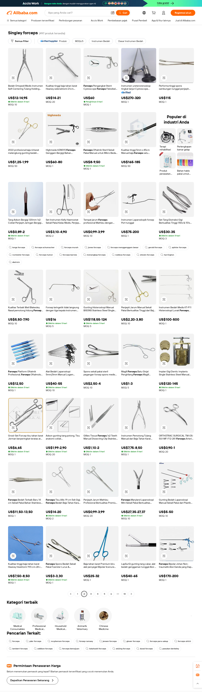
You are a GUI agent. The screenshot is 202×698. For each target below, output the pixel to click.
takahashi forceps (96, 648)
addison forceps (43, 648)
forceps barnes (68, 254)
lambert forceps (18, 648)
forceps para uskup (157, 641)
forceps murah (69, 247)
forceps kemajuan (69, 648)
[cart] (154, 13)
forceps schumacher (43, 247)
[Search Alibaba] (78, 13)
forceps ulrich (182, 641)
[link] (197, 666)
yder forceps (33, 641)
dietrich (14, 262)
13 (125, 594)
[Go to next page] (131, 594)
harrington (167, 254)
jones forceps (93, 247)
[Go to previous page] (71, 594)
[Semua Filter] (19, 41)
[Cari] (123, 12)
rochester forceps (19, 254)
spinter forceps (177, 247)
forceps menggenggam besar (123, 247)
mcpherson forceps (59, 641)
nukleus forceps (121, 254)
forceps (14, 641)
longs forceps (17, 247)
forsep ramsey (84, 641)
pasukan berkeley (169, 648)
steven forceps (145, 254)
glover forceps (131, 641)
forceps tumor (44, 254)
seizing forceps (121, 648)
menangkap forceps (94, 254)
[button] (113, 13)
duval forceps (145, 648)
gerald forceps (153, 247)
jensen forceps (108, 641)
